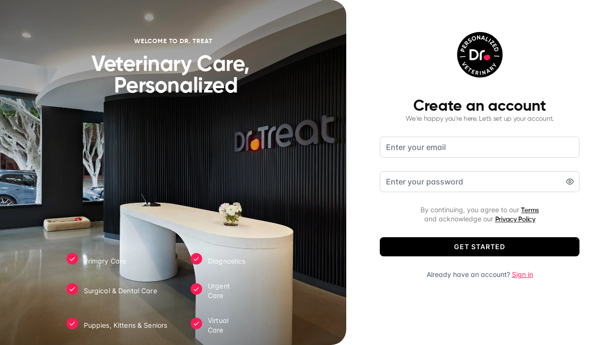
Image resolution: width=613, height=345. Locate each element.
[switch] (570, 181)
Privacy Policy (515, 219)
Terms (530, 210)
